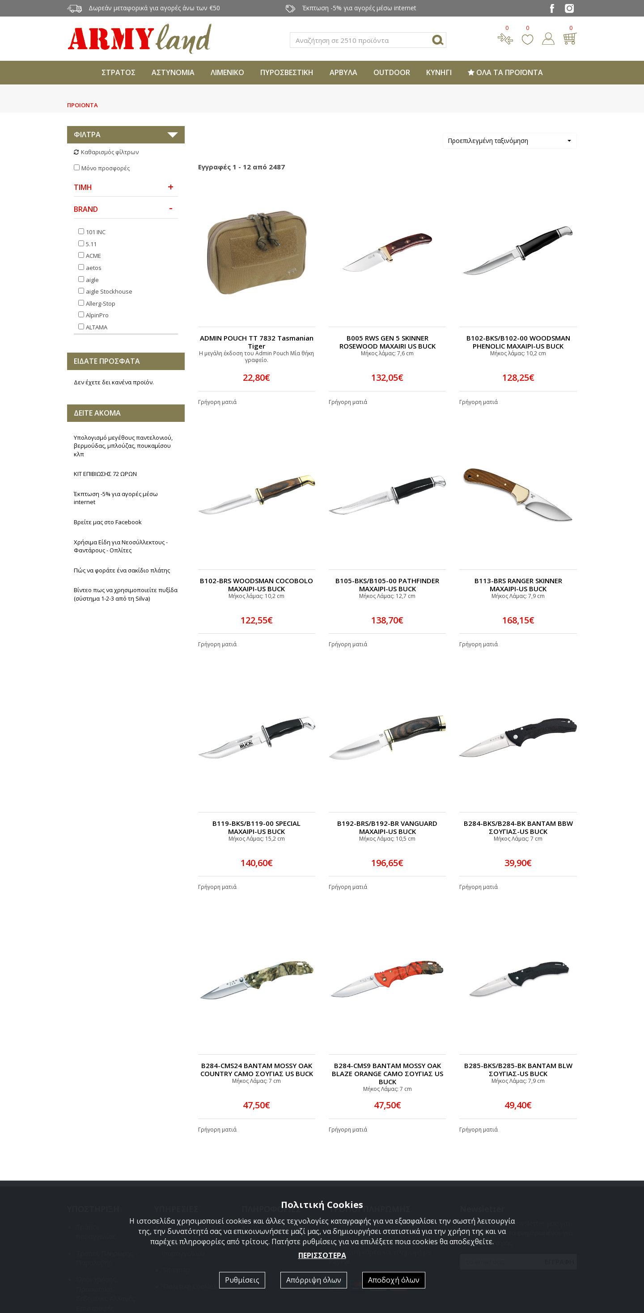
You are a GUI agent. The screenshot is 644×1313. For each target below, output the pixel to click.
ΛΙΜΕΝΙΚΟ (227, 72)
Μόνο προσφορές (105, 168)
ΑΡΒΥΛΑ (343, 72)
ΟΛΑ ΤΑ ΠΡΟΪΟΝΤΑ (505, 72)
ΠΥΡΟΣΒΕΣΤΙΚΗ (287, 72)
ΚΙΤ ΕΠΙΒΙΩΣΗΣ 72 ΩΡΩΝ (105, 362)
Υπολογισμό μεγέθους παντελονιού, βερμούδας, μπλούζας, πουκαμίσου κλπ (123, 334)
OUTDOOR (391, 72)
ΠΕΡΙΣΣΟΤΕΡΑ (322, 1255)
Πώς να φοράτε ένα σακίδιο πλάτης (122, 458)
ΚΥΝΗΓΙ (439, 72)
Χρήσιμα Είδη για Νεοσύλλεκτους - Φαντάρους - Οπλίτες (121, 434)
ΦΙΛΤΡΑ (87, 134)
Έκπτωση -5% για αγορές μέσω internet (116, 386)
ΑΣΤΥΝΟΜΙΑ (173, 72)
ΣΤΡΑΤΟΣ (119, 72)
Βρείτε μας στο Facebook (108, 410)
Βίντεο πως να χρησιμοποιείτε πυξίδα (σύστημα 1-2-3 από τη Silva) (126, 482)
